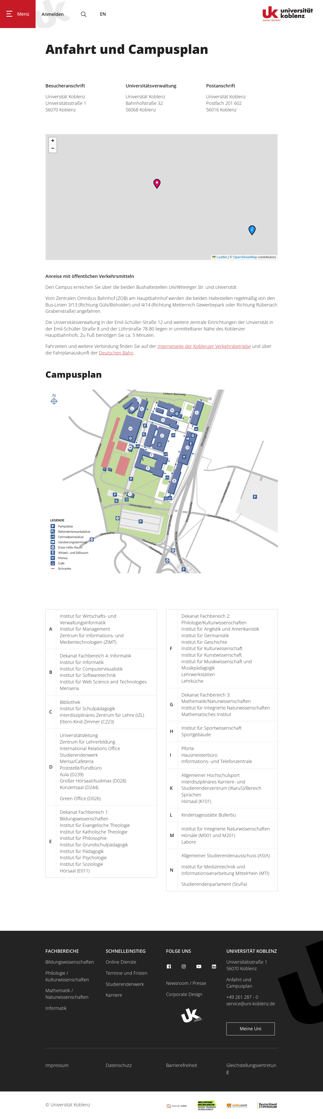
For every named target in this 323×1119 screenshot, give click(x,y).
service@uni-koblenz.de (250, 1004)
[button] (157, 184)
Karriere (114, 995)
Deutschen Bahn (116, 353)
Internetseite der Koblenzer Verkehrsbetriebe (204, 346)
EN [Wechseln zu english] (103, 14)
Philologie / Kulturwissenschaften (67, 976)
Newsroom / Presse (186, 983)
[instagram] (184, 966)
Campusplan (73, 374)
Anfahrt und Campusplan (239, 983)
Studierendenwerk (125, 984)
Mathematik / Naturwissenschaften (67, 993)
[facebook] (169, 966)
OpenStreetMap (245, 257)
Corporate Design (184, 994)
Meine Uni (250, 1029)
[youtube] (199, 966)
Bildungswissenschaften (69, 962)
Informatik (56, 1008)
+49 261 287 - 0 (242, 997)
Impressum (57, 1065)
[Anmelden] (53, 14)
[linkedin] (214, 966)
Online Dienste (121, 962)
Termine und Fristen (126, 973)
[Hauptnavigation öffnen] (18, 14)
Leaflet (219, 257)
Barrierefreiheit (181, 1065)
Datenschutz (119, 1065)
